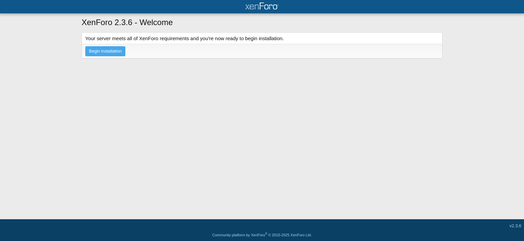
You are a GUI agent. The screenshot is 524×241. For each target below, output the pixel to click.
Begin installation (105, 51)
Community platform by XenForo (262, 235)
